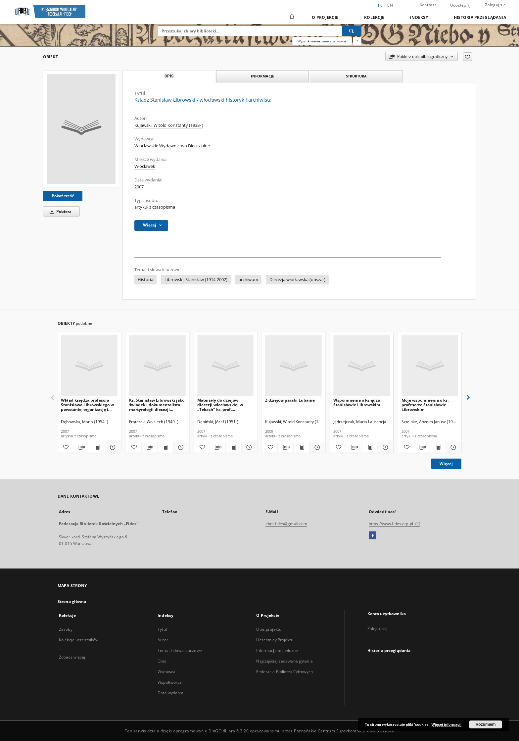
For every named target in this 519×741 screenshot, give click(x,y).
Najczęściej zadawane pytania (284, 661)
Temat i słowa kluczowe (180, 650)
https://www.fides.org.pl (394, 523)
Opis (162, 661)
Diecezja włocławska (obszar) (297, 279)
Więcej (446, 464)
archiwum (248, 279)
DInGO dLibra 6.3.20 (229, 731)
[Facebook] (372, 536)
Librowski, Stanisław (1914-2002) (196, 279)
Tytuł (162, 629)
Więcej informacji (446, 724)
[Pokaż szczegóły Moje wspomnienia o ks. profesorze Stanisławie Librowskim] (452, 447)
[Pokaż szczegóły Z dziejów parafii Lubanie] (316, 447)
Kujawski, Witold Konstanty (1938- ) (168, 125)
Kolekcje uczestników (78, 640)
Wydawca (166, 671)
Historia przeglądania (480, 17)
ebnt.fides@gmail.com (286, 523)
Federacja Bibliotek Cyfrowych (284, 671)
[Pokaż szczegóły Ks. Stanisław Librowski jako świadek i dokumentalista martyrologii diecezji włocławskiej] (180, 447)
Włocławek (144, 166)
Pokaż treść (63, 196)
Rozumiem (486, 724)
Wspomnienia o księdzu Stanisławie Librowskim (356, 402)
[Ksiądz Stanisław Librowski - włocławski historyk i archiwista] (81, 129)
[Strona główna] (291, 17)
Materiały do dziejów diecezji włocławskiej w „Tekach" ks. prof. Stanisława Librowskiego (221, 404)
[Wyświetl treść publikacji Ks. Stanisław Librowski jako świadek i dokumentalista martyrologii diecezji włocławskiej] (165, 447)
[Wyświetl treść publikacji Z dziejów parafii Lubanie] (301, 447)
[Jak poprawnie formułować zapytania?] (357, 41)
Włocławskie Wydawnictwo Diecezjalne (172, 146)
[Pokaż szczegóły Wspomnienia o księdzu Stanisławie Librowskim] (384, 447)
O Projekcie (325, 17)
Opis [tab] (169, 76)
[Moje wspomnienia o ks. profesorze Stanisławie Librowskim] (430, 366)
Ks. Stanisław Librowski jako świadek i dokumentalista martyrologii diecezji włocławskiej (156, 404)
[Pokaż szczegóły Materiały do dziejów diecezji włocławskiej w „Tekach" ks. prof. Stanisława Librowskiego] (248, 447)
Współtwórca (170, 682)
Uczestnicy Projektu (274, 640)
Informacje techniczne (277, 650)
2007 (139, 187)
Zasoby (65, 629)
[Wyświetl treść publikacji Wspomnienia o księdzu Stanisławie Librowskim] (369, 447)
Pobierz (59, 211)
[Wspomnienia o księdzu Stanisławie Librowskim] (362, 366)
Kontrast (428, 5)
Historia (145, 279)
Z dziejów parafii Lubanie (290, 400)
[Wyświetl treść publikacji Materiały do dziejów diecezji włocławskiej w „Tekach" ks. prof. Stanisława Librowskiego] (233, 447)
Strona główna (72, 601)
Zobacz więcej (72, 657)
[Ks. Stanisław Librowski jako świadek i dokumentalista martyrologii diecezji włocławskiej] (157, 366)
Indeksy (419, 17)
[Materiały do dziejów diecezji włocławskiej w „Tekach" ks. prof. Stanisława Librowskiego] (226, 366)
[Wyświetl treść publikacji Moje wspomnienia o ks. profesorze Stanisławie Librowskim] (438, 447)
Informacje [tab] (262, 76)
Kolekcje (374, 17)
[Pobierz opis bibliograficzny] (81, 447)
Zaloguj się (495, 5)
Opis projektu (268, 629)
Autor (163, 640)
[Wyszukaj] (351, 30)
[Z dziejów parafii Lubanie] (293, 366)
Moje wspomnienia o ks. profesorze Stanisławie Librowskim (424, 404)
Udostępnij (460, 5)
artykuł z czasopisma (154, 207)
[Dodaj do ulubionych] (467, 56)
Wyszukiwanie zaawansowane (322, 41)
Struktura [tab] (356, 76)
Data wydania (170, 693)
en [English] (390, 5)
